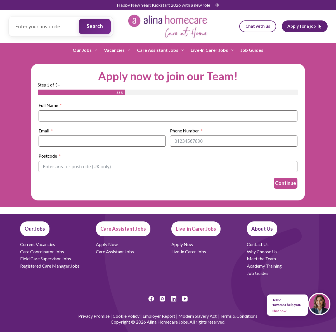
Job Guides (251, 50)
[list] (168, 5)
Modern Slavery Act (197, 316)
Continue (285, 183)
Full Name (48, 105)
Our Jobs (86, 50)
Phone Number (184, 130)
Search (95, 26)
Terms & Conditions (238, 316)
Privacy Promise (94, 316)
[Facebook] (151, 298)
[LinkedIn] (173, 298)
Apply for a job (304, 26)
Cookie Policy (126, 316)
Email (44, 130)
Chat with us (257, 26)
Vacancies (118, 50)
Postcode (48, 156)
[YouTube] (185, 298)
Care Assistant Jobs (161, 50)
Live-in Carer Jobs (213, 50)
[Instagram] (162, 298)
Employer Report (159, 316)
